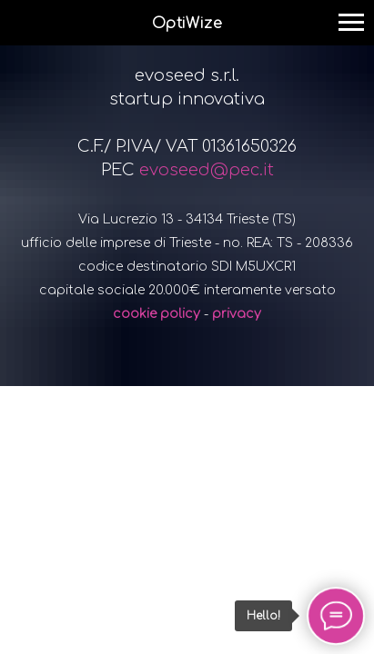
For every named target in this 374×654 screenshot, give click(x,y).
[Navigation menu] (351, 23)
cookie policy (156, 314)
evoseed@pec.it (206, 170)
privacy (236, 314)
